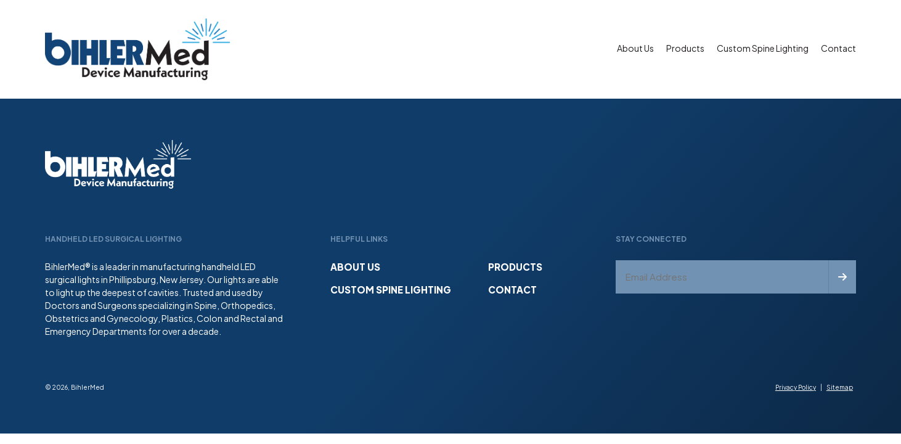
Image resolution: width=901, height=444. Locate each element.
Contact (838, 48)
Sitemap (839, 387)
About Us (635, 48)
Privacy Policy (795, 387)
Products (685, 48)
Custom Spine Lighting (763, 48)
